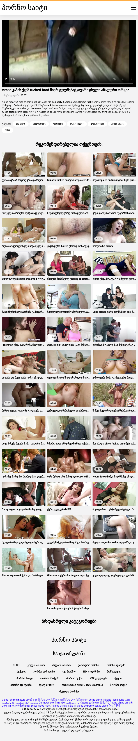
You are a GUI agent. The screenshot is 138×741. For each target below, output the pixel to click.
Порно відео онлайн (122, 702)
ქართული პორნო (89, 665)
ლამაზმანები (97, 124)
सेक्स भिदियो (114, 705)
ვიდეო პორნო (36, 665)
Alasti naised (52, 705)
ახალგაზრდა (39, 124)
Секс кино (8, 705)
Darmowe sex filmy (49, 702)
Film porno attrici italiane (97, 699)
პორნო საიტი (25, 678)
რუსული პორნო (69, 691)
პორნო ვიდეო (118, 685)
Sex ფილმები (91, 671)
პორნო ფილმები (20, 685)
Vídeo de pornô (85, 705)
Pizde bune (118, 699)
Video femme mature (13, 699)
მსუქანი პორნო (61, 665)
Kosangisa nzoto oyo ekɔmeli (82, 685)
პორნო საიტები (49, 678)
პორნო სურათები (44, 671)
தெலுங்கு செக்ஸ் (89, 702)
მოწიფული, (114, 671)
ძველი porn (46, 685)
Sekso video (101, 705)
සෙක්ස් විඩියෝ (68, 705)
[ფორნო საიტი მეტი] (133, 8)
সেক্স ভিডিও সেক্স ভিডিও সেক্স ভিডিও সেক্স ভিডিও (58, 699)
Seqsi (16, 665)
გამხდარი (58, 124)
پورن (76, 702)
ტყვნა (117, 678)
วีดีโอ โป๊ (104, 702)
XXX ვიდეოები (98, 678)
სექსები (21, 671)
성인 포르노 (67, 702)
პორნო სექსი (74, 678)
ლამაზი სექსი (77, 124)
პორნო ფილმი (116, 665)
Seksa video (37, 705)
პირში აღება (117, 124)
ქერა (7, 130)
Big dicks (21, 124)
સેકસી (29, 699)
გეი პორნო (68, 671)
